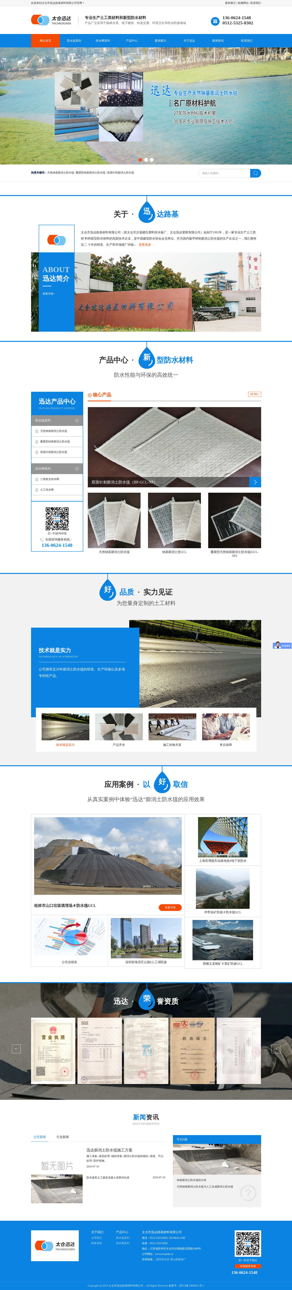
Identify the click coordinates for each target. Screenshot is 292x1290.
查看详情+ (49, 293)
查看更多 (145, 244)
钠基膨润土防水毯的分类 (191, 1180)
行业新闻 (63, 1137)
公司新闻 (40, 1137)
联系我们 (255, 3)
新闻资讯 (218, 40)
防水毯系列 (74, 40)
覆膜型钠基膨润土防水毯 (90, 172)
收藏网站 (243, 3)
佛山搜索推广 (178, 1259)
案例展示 (230, 3)
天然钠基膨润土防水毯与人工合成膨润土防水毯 (205, 1186)
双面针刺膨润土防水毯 (120, 172)
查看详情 (170, 907)
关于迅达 (189, 40)
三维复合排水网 (49, 479)
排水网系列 (103, 40)
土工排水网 (47, 489)
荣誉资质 (96, 1243)
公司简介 (96, 1237)
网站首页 (45, 40)
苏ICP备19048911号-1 (191, 1285)
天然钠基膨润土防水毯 (60, 172)
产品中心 (131, 40)
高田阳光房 (162, 1259)
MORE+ (254, 394)
